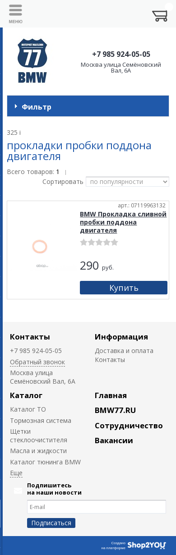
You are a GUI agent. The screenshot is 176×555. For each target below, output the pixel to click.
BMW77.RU (115, 410)
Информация (121, 336)
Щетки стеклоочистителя (38, 435)
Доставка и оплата (124, 350)
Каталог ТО (28, 409)
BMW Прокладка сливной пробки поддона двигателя (123, 222)
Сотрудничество (129, 425)
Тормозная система (40, 420)
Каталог (26, 395)
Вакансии (114, 440)
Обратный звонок (37, 362)
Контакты (30, 336)
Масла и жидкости (38, 450)
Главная (111, 395)
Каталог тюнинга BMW (45, 462)
